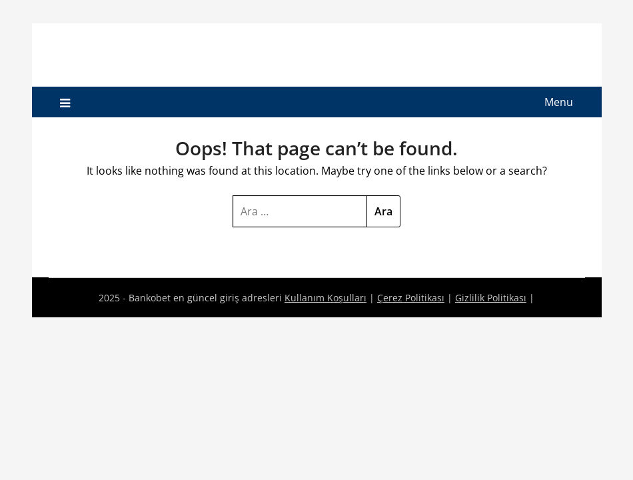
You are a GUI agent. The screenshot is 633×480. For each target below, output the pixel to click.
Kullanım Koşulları (325, 297)
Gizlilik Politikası (490, 297)
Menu (558, 102)
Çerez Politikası (410, 297)
